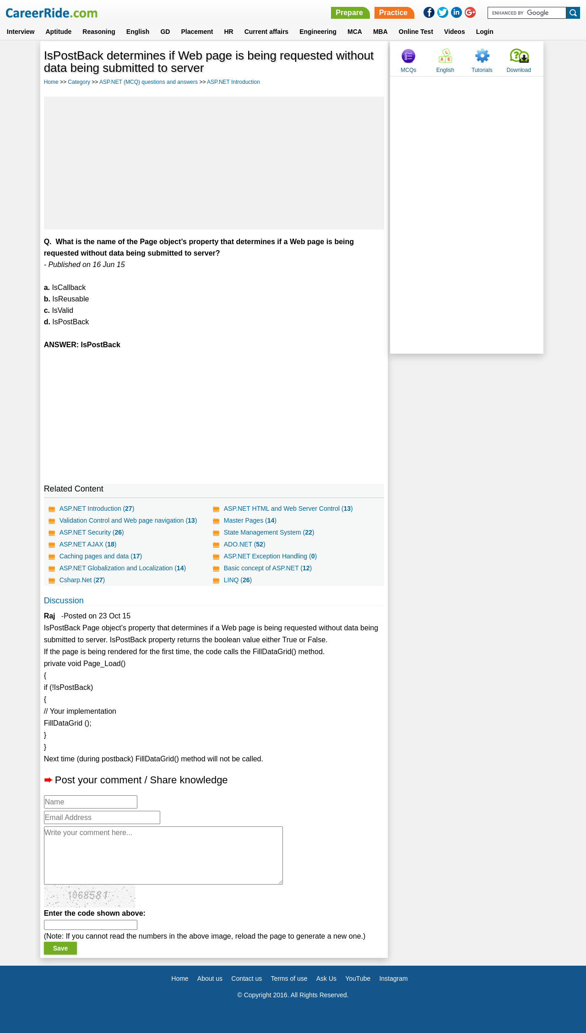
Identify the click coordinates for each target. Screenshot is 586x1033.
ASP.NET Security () (92, 532)
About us (209, 978)
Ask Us (326, 978)
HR (228, 31)
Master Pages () (250, 520)
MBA (380, 31)
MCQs (408, 70)
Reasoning (98, 31)
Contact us (246, 978)
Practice (393, 12)
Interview (21, 31)
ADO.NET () (245, 544)
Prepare (349, 12)
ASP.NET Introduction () (97, 508)
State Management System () (269, 532)
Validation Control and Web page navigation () (128, 520)
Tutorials (482, 70)
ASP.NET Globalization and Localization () (123, 568)
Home (51, 82)
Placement (197, 31)
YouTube (357, 978)
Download (518, 70)
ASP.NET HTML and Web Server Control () (288, 508)
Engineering (317, 31)
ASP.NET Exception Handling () (270, 556)
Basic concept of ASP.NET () (268, 568)
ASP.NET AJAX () (88, 544)
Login (485, 31)
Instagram (393, 978)
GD (165, 31)
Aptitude (59, 31)
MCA (354, 31)
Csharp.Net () (82, 580)
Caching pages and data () (101, 556)
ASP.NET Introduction (233, 82)
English (138, 31)
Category (79, 82)
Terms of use (289, 978)
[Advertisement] (214, 163)
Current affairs (266, 31)
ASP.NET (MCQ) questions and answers (148, 82)
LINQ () (238, 580)
